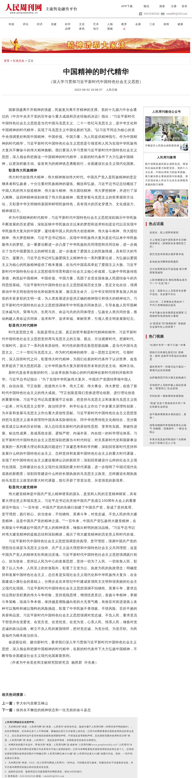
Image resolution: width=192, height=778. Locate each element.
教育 (91, 23)
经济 (28, 23)
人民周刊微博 (166, 152)
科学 (49, 23)
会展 (101, 23)
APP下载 (127, 6)
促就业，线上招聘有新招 (164, 227)
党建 (38, 23)
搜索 (162, 6)
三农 (112, 23)
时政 (7, 23)
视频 (174, 23)
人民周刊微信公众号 (166, 106)
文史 (59, 23)
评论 (17, 23)
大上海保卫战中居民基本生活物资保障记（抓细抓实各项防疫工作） (168, 238)
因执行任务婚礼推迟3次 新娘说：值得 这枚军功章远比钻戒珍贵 (168, 351)
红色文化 (18, 55)
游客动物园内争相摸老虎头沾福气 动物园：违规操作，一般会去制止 (168, 423)
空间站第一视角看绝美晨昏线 (167, 390)
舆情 (122, 23)
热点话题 (156, 219)
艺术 (70, 23)
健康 (132, 23)
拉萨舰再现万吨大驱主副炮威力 (168, 372)
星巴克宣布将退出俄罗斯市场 (167, 249)
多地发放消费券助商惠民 (164, 256)
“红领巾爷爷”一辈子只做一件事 (168, 340)
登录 (184, 6)
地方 (164, 23)
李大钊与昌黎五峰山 (32, 698)
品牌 (143, 23)
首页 (7, 55)
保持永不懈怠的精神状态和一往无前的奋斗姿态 (53, 705)
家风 (153, 23)
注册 (174, 6)
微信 (146, 6)
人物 (80, 23)
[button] (185, 23)
